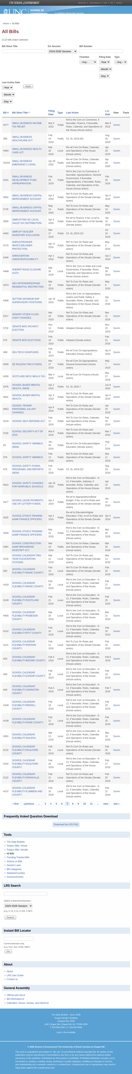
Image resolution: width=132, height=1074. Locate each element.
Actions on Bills (14, 861)
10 (84, 803)
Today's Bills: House (17, 845)
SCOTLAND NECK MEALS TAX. (29, 376)
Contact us (12, 979)
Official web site (16, 995)
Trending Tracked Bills (18, 857)
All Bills (10, 853)
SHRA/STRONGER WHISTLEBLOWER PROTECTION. (22, 245)
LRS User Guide (15, 975)
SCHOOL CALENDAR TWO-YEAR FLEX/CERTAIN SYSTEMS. (27, 559)
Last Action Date (11, 82)
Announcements (15, 877)
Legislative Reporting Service (69, 13)
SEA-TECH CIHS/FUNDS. (25, 352)
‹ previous (28, 803)
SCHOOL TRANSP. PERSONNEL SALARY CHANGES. (24, 409)
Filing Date (105, 57)
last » (117, 803)
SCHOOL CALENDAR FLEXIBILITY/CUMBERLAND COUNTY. (27, 791)
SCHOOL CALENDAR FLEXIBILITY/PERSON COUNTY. (24, 645)
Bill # (6, 112)
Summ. (117, 125)
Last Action (72, 112)
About (10, 971)
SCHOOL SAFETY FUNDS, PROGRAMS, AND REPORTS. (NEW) (28, 469)
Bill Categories (14, 869)
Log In (59, 1032)
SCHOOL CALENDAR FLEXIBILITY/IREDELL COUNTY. (24, 705)
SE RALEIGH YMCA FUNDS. (27, 364)
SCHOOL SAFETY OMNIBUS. (27, 457)
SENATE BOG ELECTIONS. (26, 340)
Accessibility (69, 1032)
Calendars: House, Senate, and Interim (28, 1003)
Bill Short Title (9, 46)
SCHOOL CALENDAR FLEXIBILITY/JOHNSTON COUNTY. (25, 690)
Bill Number (85, 46)
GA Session (54, 46)
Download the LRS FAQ (66, 824)
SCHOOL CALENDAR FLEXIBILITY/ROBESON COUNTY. (25, 616)
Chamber (84, 57)
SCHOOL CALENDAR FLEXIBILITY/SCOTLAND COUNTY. (25, 600)
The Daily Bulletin (16, 842)
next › (106, 803)
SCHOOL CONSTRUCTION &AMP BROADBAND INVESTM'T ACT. (26, 547)
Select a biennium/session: (17, 900)
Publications (119, 2)
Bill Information (15, 999)
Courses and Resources (94, 2)
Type (117, 57)
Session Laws (14, 865)
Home (6, 23)
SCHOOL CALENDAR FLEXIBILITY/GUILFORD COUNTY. (25, 750)
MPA (112, 2)
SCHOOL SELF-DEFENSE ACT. (28, 421)
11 (91, 803)
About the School (82, 2)
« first (15, 803)
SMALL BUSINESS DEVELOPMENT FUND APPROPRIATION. (24, 180)
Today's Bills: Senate (17, 849)
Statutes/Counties (16, 873)
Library (105, 2)
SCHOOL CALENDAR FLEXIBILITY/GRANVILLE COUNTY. (25, 777)
